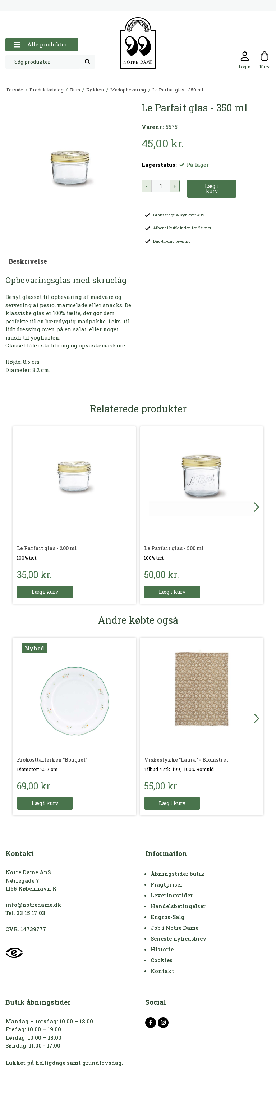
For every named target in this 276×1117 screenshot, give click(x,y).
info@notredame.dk (33, 904)
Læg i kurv (45, 591)
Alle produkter (40, 44)
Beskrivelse (28, 261)
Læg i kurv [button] (211, 188)
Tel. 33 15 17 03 (25, 912)
